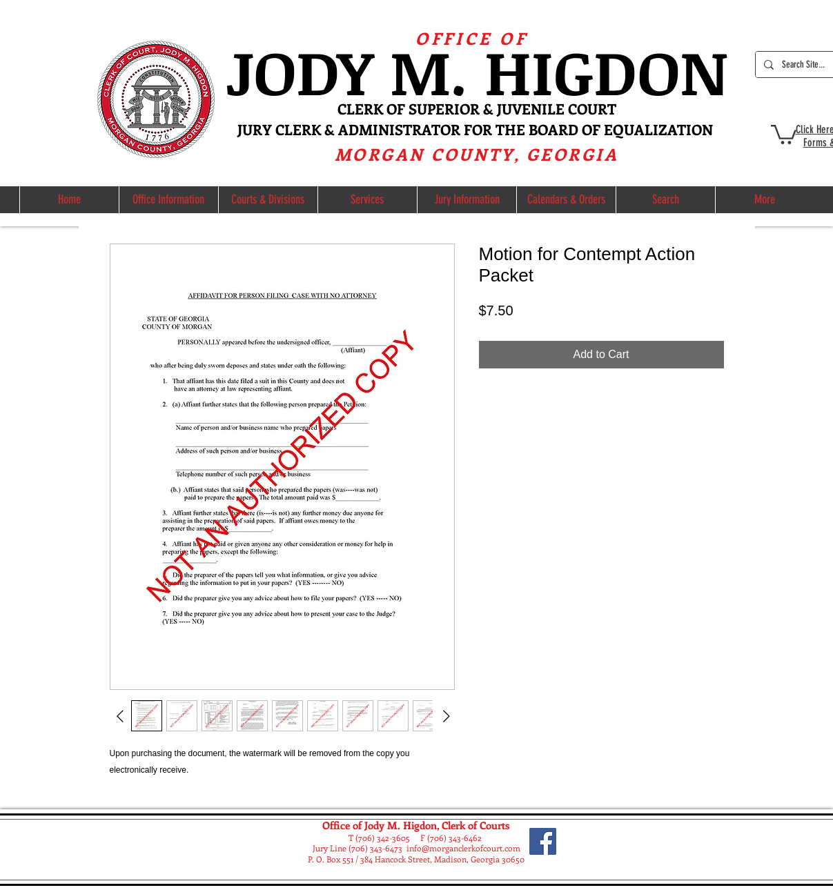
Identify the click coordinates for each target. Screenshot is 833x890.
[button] (783, 133)
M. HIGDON (558, 70)
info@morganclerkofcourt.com (463, 847)
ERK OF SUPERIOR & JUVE (443, 108)
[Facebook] (542, 841)
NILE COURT (573, 108)
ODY (321, 70)
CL (346, 108)
